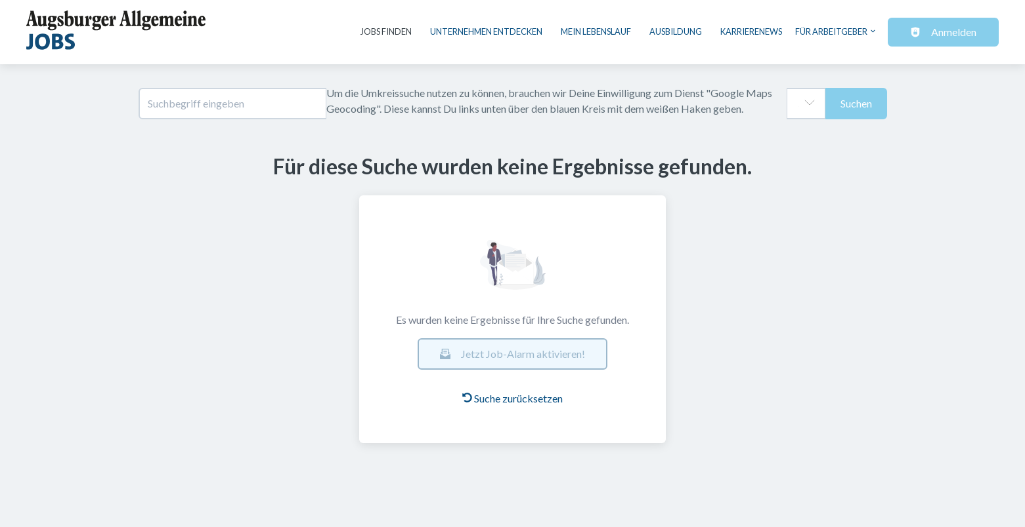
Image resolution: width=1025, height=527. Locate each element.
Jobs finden (386, 31)
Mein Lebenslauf (596, 31)
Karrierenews (751, 31)
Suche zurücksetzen (512, 398)
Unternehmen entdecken (486, 31)
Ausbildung (675, 31)
